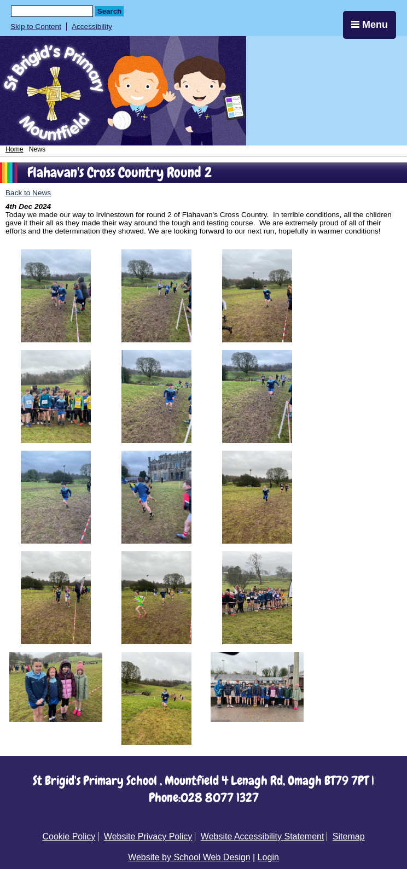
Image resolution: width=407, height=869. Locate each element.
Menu (369, 24)
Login (268, 857)
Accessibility (92, 26)
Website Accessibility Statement (262, 836)
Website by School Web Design (189, 857)
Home (14, 149)
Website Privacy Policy (148, 836)
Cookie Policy (68, 836)
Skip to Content (35, 26)
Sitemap (349, 836)
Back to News (28, 193)
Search (109, 11)
